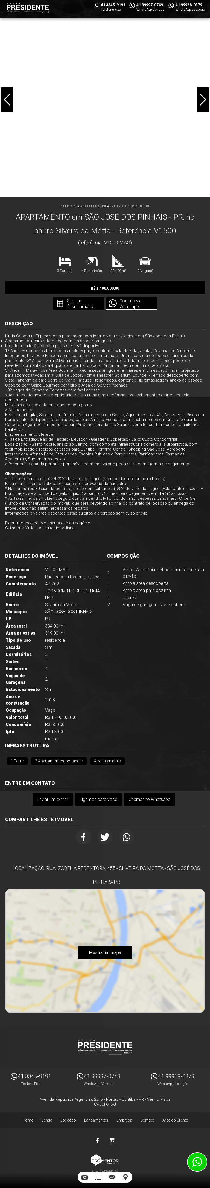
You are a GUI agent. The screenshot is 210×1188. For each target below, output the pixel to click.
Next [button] (203, 99)
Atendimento (197, 1162)
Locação (68, 1120)
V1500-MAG (142, 206)
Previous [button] (7, 99)
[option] (105, 98)
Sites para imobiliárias (105, 1171)
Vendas (75, 206)
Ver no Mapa (158, 1099)
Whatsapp (126, 836)
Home (27, 1120)
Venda (46, 1120)
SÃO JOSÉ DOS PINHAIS (97, 206)
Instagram (112, 1140)
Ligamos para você (98, 799)
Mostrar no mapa (105, 952)
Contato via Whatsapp (130, 303)
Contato (147, 1120)
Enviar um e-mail (52, 799)
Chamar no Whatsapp (149, 799)
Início (64, 206)
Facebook (83, 836)
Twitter (105, 836)
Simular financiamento (81, 303)
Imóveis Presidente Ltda (105, 1047)
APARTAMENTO (123, 206)
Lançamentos (96, 1120)
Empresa (124, 1120)
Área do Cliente (175, 1120)
